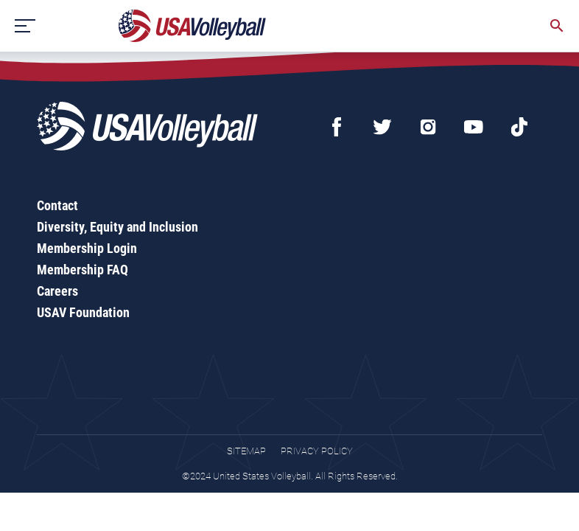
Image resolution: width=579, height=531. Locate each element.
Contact (57, 205)
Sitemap (246, 451)
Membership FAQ (82, 269)
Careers (57, 291)
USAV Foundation (83, 312)
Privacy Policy (317, 451)
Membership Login (87, 248)
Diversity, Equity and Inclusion (117, 227)
